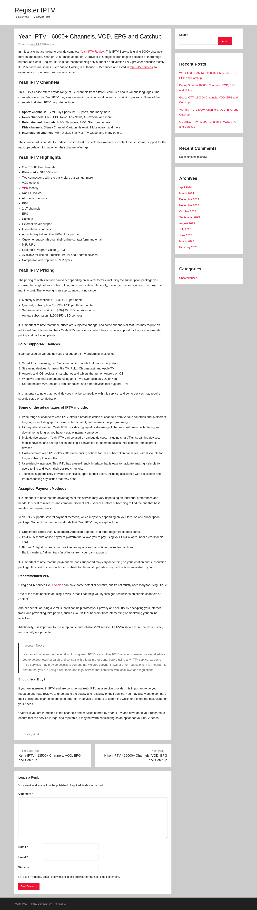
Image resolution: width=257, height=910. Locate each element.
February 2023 (188, 247)
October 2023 (187, 211)
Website (23, 867)
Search (183, 34)
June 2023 (185, 235)
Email (23, 857)
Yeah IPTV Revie (91, 51)
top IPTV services (141, 67)
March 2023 (186, 241)
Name (23, 846)
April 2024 (185, 187)
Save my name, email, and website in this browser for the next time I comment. (71, 876)
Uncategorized (31, 734)
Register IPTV (34, 10)
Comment (25, 793)
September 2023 (189, 217)
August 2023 (187, 223)
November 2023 (189, 205)
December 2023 (189, 199)
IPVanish (57, 585)
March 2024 (186, 193)
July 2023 (185, 229)
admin (53, 44)
